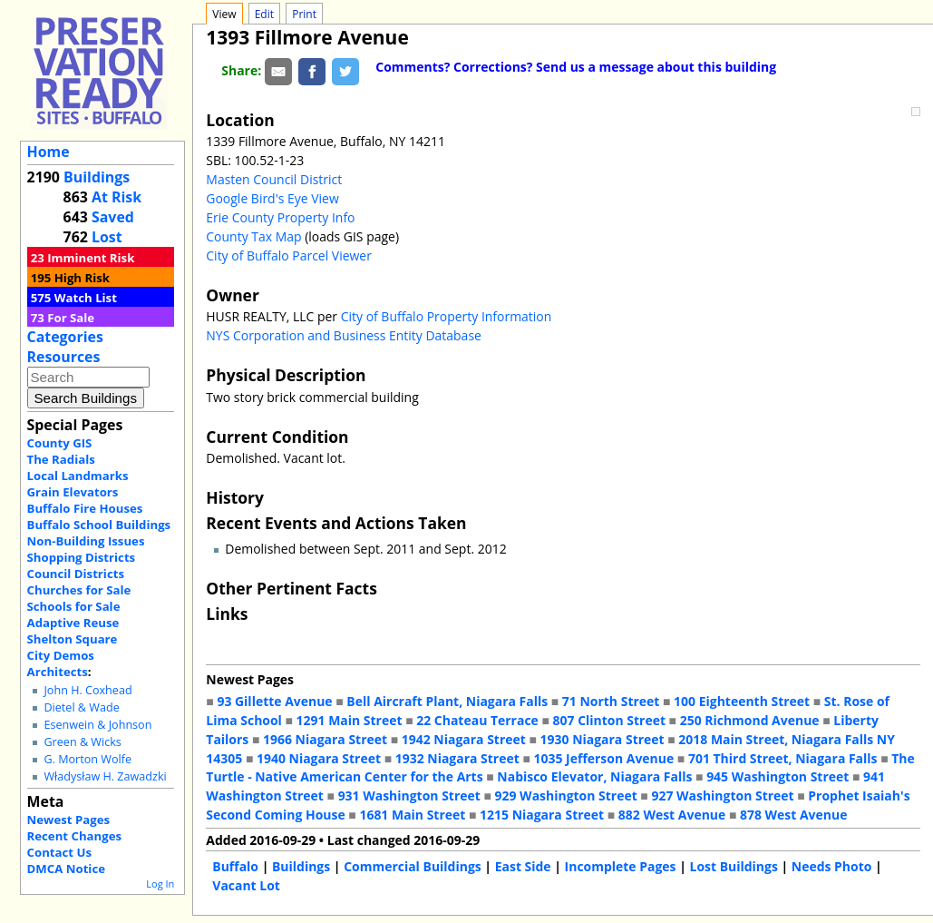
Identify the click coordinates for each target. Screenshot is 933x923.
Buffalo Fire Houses (85, 508)
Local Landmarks (78, 475)
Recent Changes (74, 836)
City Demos (60, 655)
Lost (107, 237)
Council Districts (75, 573)
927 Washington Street (722, 795)
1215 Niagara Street (542, 814)
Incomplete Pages (620, 866)
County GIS (59, 443)
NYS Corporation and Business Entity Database (343, 335)
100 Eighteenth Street (742, 701)
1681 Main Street (412, 814)
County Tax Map (253, 236)
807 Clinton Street (609, 720)
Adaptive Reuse (73, 622)
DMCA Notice (66, 868)
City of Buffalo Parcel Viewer (289, 255)
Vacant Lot (246, 885)
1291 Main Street (349, 720)
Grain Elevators (73, 492)
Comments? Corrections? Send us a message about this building (575, 66)
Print (304, 14)
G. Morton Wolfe (87, 759)
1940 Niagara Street (319, 758)
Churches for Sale (79, 590)
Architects (57, 671)
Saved (113, 217)
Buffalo (235, 866)
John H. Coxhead (87, 690)
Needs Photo (832, 866)
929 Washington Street (566, 795)
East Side (523, 866)
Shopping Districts (81, 557)
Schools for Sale (74, 606)
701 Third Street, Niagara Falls (783, 758)
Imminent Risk (90, 258)
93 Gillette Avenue (274, 701)
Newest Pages (68, 819)
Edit (264, 14)
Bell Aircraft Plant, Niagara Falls (447, 701)
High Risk (82, 278)
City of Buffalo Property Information (446, 316)
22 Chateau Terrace (477, 720)
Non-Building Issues (86, 541)
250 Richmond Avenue (750, 720)
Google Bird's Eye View (272, 198)
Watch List (85, 298)
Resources (64, 357)
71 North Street (611, 701)
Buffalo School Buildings (99, 524)
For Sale (70, 317)
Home (48, 152)
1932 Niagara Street (457, 758)
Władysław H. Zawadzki (105, 776)
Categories (65, 337)
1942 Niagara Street (464, 739)
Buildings (96, 177)
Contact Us (59, 852)
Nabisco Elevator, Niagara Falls (594, 776)
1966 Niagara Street (325, 739)
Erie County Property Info (280, 217)
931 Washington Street (409, 795)
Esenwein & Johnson (97, 724)
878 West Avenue (793, 814)
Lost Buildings (733, 866)
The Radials (61, 459)
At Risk (116, 197)
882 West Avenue (671, 814)
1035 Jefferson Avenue (604, 758)
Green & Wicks (82, 742)
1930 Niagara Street (602, 739)
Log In (160, 883)
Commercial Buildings (412, 866)
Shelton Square (72, 639)
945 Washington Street (777, 776)
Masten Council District (274, 179)
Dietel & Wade (81, 707)
